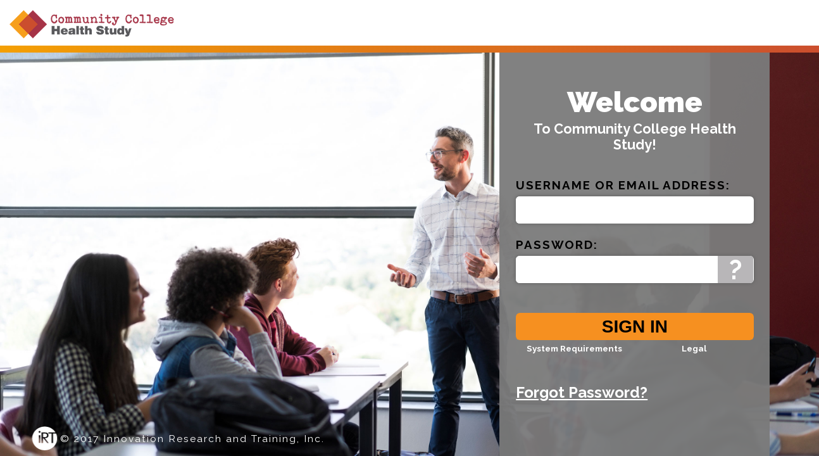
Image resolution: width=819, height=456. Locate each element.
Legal (694, 358)
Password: (557, 254)
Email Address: (674, 194)
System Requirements (574, 358)
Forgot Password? (581, 402)
